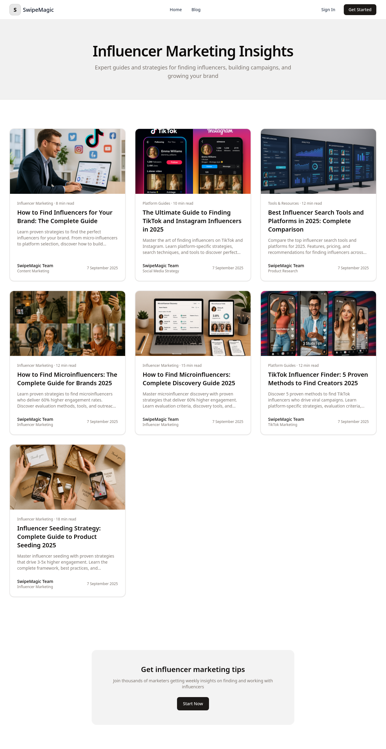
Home (176, 9)
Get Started (360, 9)
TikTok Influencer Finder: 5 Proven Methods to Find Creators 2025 (318, 378)
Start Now (193, 703)
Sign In (328, 9)
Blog (196, 9)
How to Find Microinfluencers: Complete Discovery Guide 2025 (189, 378)
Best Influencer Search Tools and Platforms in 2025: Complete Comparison (316, 220)
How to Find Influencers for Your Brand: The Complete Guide (64, 216)
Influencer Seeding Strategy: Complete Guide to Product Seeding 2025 (59, 536)
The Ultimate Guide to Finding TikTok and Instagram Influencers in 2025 (192, 220)
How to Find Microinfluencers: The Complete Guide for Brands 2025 (67, 378)
